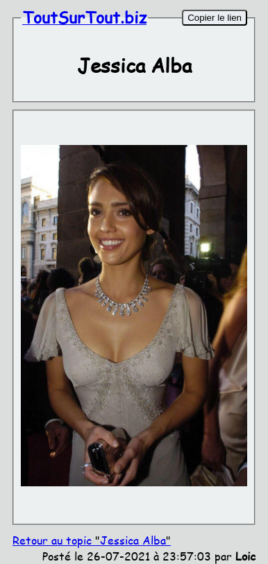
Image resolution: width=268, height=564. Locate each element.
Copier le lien (214, 17)
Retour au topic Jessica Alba (91, 540)
